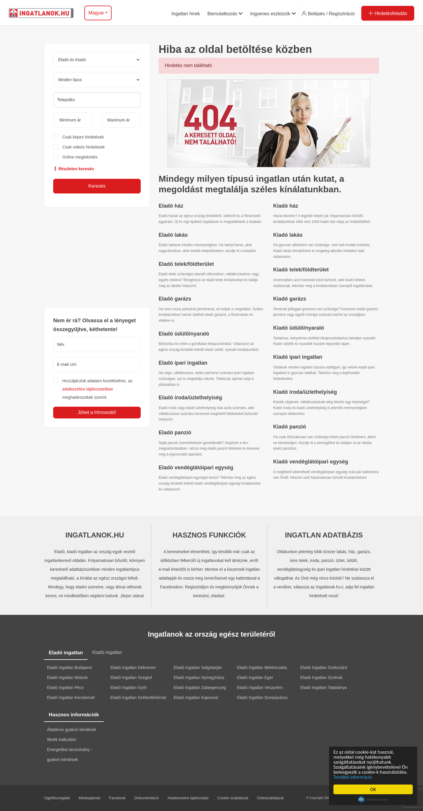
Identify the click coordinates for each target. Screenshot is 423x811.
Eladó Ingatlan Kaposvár (196, 697)
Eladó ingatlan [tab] (66, 652)
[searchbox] (96, 99)
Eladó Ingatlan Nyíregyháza (199, 677)
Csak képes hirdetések (83, 137)
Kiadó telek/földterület (301, 270)
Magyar (96, 12)
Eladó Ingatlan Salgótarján (198, 667)
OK (374, 789)
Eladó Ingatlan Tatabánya (324, 687)
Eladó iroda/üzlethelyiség (190, 398)
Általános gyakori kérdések (71, 729)
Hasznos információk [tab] (74, 714)
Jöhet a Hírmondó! (97, 412)
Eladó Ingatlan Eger (255, 677)
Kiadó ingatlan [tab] (107, 652)
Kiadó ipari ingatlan (297, 357)
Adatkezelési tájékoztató (188, 798)
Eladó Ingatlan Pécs (65, 687)
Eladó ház (171, 206)
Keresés (97, 185)
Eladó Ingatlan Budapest (69, 667)
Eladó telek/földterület (186, 264)
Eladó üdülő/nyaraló (184, 334)
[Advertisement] (97, 257)
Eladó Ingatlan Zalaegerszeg (200, 687)
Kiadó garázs (289, 299)
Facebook (117, 798)
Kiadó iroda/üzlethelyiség (305, 392)
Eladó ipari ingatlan (183, 363)
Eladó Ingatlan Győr (128, 687)
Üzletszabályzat (270, 798)
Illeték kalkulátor (61, 739)
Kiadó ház (285, 206)
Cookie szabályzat (233, 798)
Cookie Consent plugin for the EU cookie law (374, 799)
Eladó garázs (175, 299)
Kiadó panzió (289, 427)
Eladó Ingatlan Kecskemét (71, 697)
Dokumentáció (146, 798)
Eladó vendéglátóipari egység (196, 467)
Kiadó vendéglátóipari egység (310, 462)
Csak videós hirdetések (83, 147)
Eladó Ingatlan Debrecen (133, 667)
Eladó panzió (175, 432)
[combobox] (97, 100)
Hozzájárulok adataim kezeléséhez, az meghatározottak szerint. (97, 389)
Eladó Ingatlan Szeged (131, 677)
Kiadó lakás (288, 235)
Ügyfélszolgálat (57, 798)
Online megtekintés (80, 157)
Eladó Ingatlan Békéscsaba (262, 667)
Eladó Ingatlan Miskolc (67, 677)
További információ (353, 777)
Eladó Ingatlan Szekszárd (324, 667)
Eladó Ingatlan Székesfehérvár (138, 697)
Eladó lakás (173, 235)
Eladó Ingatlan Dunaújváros (262, 697)
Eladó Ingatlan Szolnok (322, 677)
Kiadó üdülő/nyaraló (298, 328)
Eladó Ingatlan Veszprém (260, 687)
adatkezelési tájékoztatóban (87, 389)
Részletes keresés (73, 168)
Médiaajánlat (89, 798)
